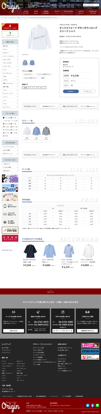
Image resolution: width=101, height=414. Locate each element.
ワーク (33, 87)
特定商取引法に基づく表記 (24, 396)
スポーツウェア (7, 59)
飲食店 (25, 87)
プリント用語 (36, 364)
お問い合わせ (6, 170)
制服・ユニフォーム (22, 17)
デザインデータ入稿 (7, 389)
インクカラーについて (39, 355)
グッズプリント (6, 352)
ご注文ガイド (6, 164)
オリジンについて (8, 396)
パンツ (5, 100)
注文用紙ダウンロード (48, 106)
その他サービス (62, 368)
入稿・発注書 (6, 385)
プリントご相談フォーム (87, 106)
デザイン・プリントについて (42, 344)
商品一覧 (12, 17)
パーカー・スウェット (8, 56)
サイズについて (62, 359)
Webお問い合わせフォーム (65, 348)
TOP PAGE (4, 17)
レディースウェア (7, 63)
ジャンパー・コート (8, 93)
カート (80, 5)
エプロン (5, 80)
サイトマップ (54, 396)
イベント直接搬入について (65, 371)
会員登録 (65, 5)
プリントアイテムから (8, 147)
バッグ (4, 69)
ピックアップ (6, 344)
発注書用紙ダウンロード (8, 391)
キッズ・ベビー (7, 66)
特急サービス (61, 366)
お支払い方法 (61, 361)
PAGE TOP (50, 292)
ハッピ (4, 90)
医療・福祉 (6, 86)
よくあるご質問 (7, 167)
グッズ (4, 103)
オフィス (42, 87)
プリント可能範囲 (38, 357)
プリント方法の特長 (38, 352)
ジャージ (5, 97)
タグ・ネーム (6, 107)
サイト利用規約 (67, 396)
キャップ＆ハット (7, 73)
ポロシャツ (6, 52)
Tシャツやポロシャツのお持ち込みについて (44, 362)
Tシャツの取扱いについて (40, 360)
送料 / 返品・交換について (65, 363)
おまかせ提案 (6, 150)
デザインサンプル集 (38, 348)
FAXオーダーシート (8, 153)
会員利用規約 (79, 396)
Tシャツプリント (6, 350)
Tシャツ (5, 49)
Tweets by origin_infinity (7, 250)
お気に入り (56, 5)
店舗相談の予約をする (87, 331)
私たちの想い (5, 348)
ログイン (73, 5)
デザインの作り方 (38, 350)
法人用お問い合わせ (63, 350)
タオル (4, 76)
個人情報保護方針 (41, 396)
